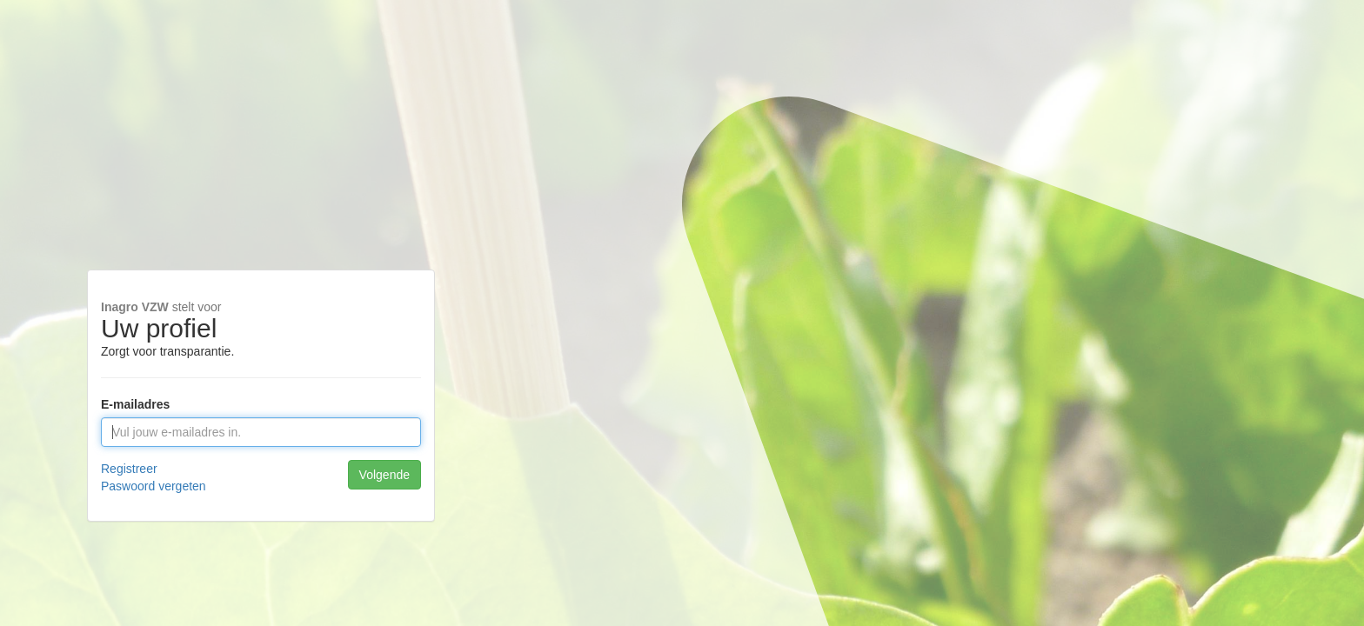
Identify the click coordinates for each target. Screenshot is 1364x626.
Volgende (384, 475)
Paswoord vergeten (153, 486)
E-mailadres (135, 404)
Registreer (129, 469)
